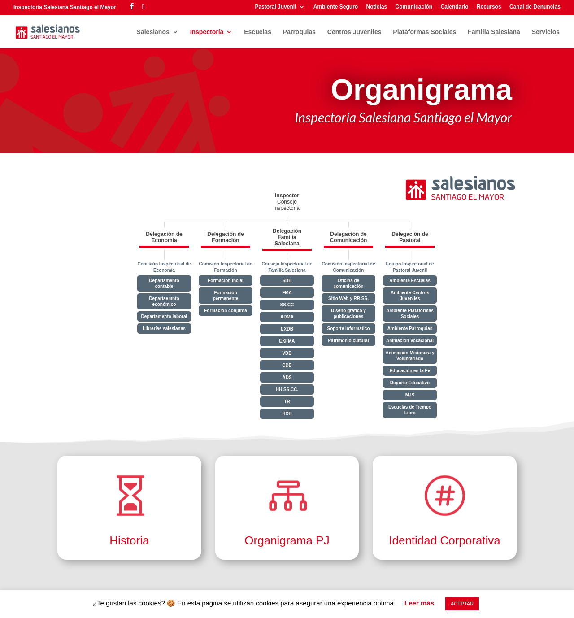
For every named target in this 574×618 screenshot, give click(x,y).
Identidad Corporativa (444, 540)
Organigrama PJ (286, 540)
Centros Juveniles (354, 32)
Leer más (419, 603)
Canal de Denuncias (535, 7)
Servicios (546, 32)
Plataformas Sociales (424, 32)
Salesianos (153, 32)
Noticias (376, 7)
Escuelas (257, 32)
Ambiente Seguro (335, 7)
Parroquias (299, 32)
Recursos (489, 7)
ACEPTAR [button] (462, 603)
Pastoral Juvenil (275, 7)
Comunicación (414, 7)
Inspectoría (207, 32)
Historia (129, 540)
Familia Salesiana (494, 32)
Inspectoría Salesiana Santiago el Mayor (64, 7)
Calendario (455, 7)
